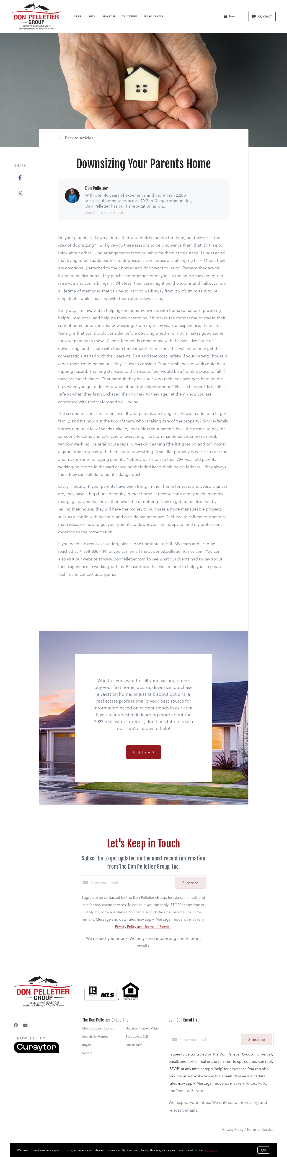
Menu (229, 16)
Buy (92, 16)
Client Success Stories (98, 1028)
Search (108, 16)
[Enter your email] (131, 882)
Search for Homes (95, 1036)
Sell (78, 16)
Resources (153, 16)
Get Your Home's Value (142, 1028)
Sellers (87, 1052)
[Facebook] (16, 1025)
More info (211, 1150)
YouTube (129, 16)
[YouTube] (25, 1025)
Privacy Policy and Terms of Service (143, 926)
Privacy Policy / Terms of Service (248, 1129)
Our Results (133, 1044)
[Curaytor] (36, 1051)
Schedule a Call (136, 1036)
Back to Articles (79, 138)
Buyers (87, 1044)
